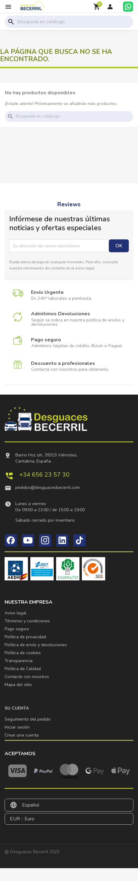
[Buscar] (74, 22)
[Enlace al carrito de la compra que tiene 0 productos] (97, 6)
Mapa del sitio (18, 685)
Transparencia (19, 661)
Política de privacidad (25, 637)
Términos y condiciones (27, 621)
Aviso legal (15, 613)
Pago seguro (17, 629)
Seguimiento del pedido (28, 719)
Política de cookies (23, 653)
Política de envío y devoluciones (36, 645)
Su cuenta (17, 708)
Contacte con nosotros (27, 677)
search (11, 21)
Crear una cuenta (22, 735)
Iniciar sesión (17, 727)
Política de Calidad (23, 669)
